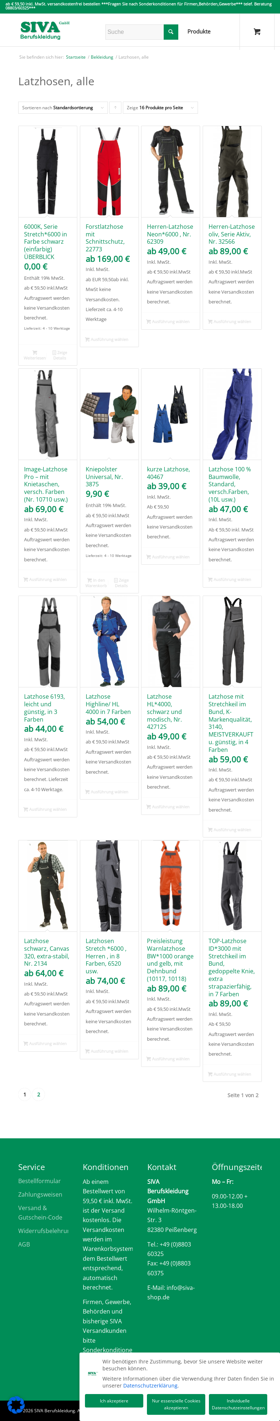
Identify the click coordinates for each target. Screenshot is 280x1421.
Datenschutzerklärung (150, 1384)
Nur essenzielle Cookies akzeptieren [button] (176, 1403)
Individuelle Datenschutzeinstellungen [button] (238, 1403)
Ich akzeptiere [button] (114, 1400)
